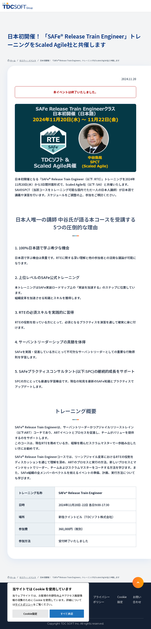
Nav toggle (146, 6)
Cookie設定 (30, 613)
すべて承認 (66, 613)
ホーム (13, 60)
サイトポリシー (24, 604)
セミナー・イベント (27, 60)
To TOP (138, 582)
